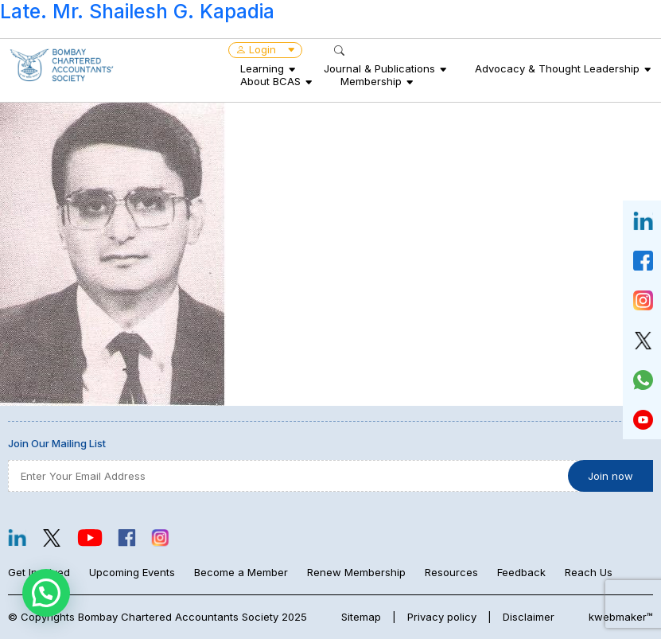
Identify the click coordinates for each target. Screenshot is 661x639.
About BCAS (270, 81)
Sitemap (361, 616)
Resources (451, 572)
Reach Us (588, 572)
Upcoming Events (132, 572)
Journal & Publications (379, 68)
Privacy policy (441, 616)
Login (265, 49)
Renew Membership (356, 572)
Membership (371, 81)
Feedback (521, 572)
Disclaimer (528, 616)
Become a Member (241, 572)
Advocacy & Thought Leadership (557, 68)
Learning (262, 68)
